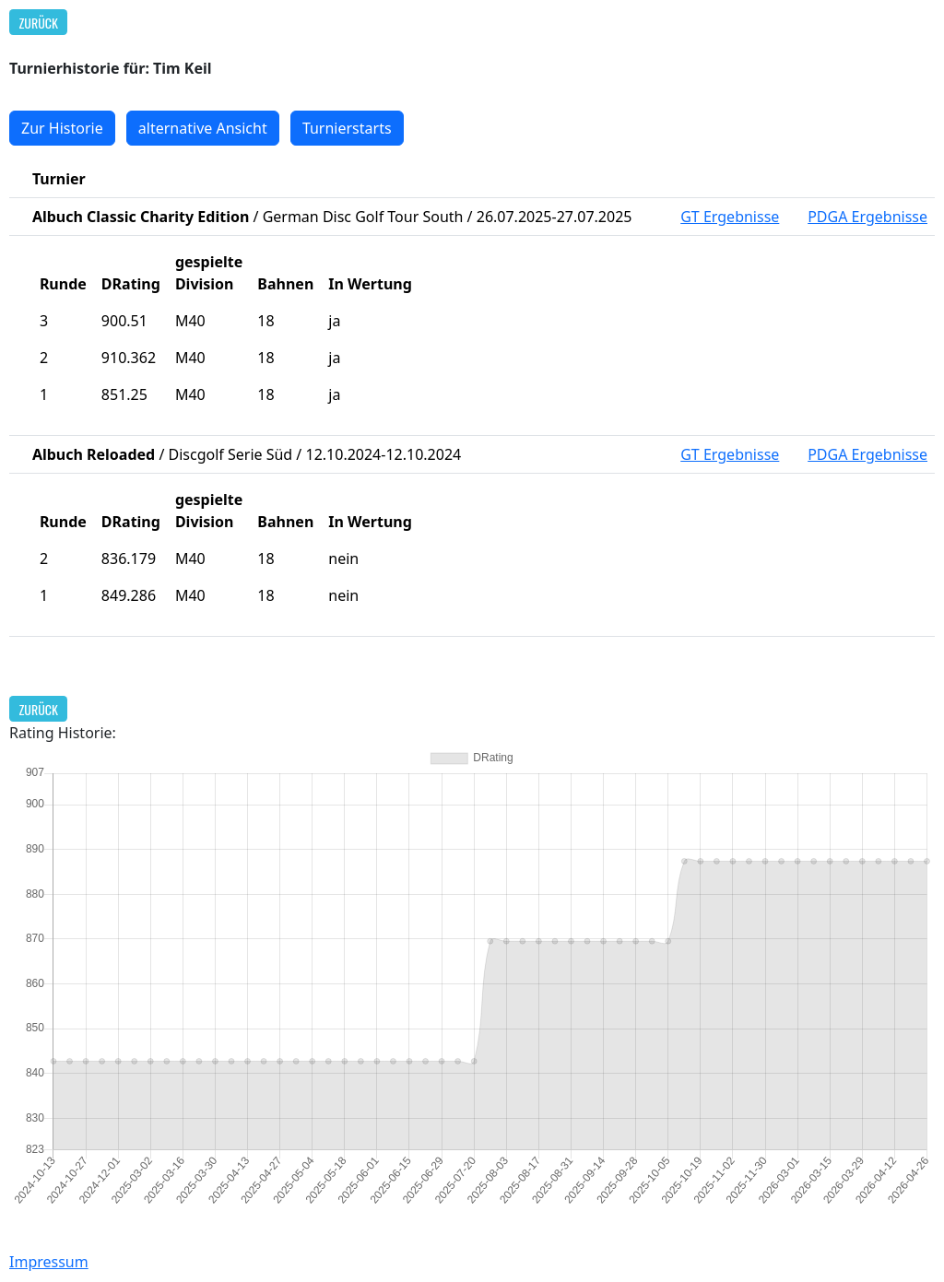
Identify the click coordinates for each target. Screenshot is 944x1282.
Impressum (48, 1262)
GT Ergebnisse (729, 216)
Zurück (38, 22)
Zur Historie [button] (62, 128)
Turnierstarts (347, 128)
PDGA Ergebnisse (867, 216)
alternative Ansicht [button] (202, 128)
